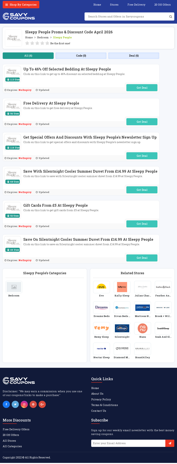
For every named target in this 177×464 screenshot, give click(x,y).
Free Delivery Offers (16, 430)
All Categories (12, 447)
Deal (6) (134, 55)
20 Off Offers (162, 4)
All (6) (28, 55)
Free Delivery (136, 4)
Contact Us (98, 412)
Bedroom (43, 37)
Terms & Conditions (104, 406)
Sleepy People (62, 37)
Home (97, 4)
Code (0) (81, 55)
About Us (97, 395)
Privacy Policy (101, 400)
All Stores (9, 441)
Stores (114, 4)
